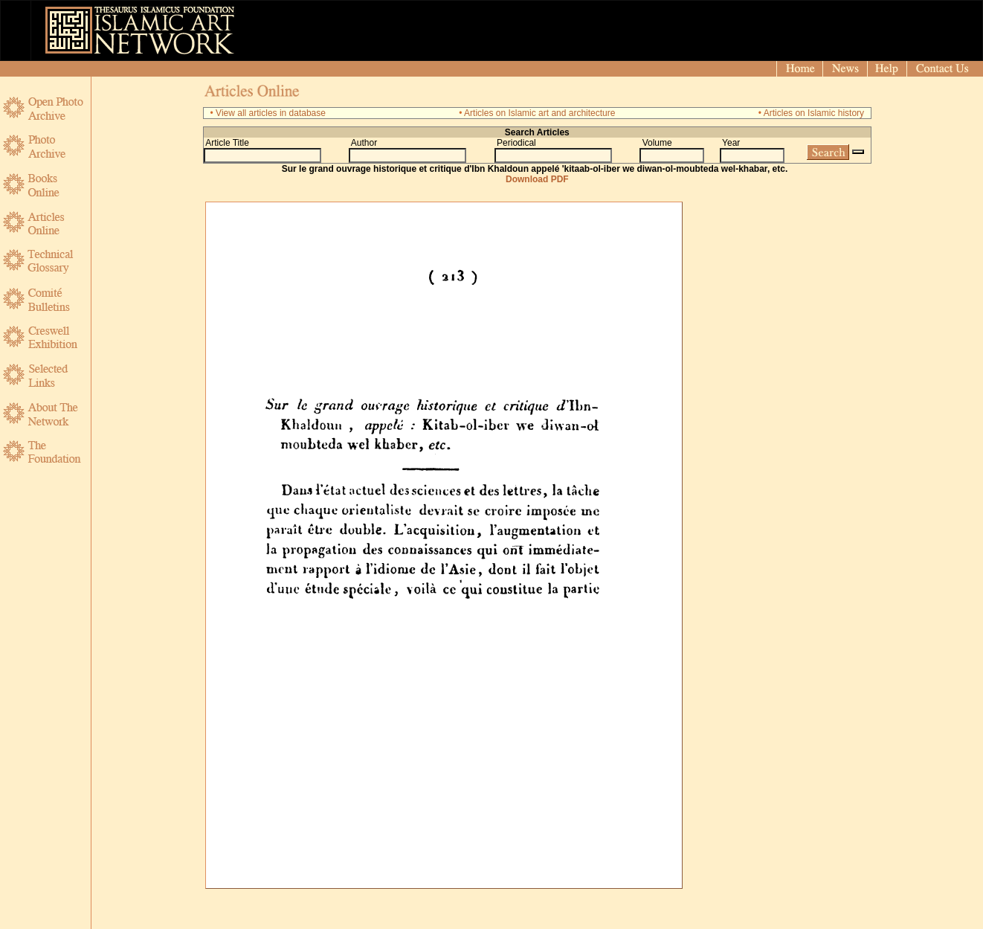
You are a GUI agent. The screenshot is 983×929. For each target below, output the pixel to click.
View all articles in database (271, 113)
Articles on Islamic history (814, 113)
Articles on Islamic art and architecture (539, 113)
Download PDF (537, 179)
